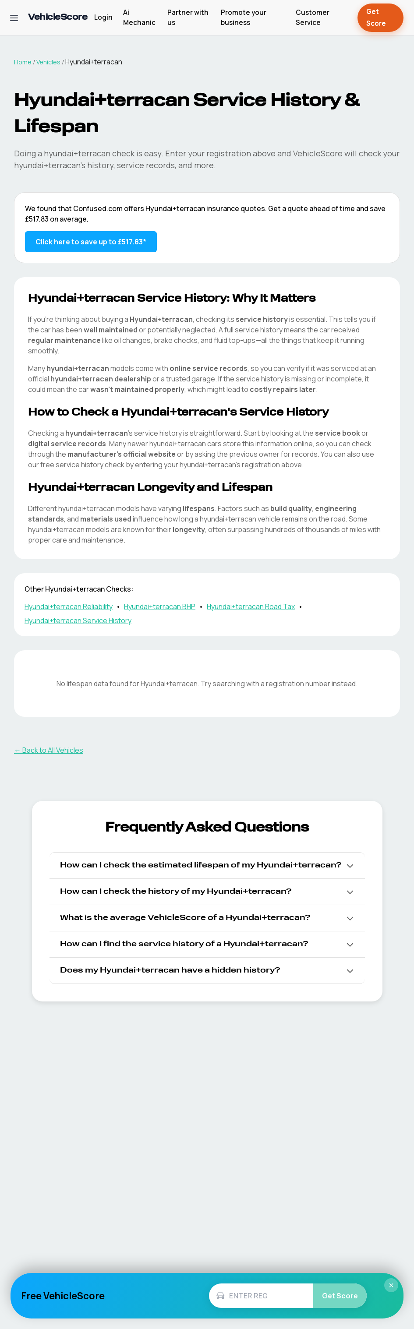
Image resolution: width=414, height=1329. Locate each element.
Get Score (380, 18)
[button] (207, 865)
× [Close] (391, 1285)
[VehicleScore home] (57, 18)
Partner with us (188, 17)
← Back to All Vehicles (48, 750)
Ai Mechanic (139, 17)
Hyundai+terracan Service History (78, 620)
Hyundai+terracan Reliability (69, 606)
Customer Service (312, 17)
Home (23, 62)
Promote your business (243, 17)
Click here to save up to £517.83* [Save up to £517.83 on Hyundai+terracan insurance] (90, 242)
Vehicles (48, 62)
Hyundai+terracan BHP (159, 606)
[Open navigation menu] (14, 18)
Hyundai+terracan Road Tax (251, 606)
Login (103, 17)
